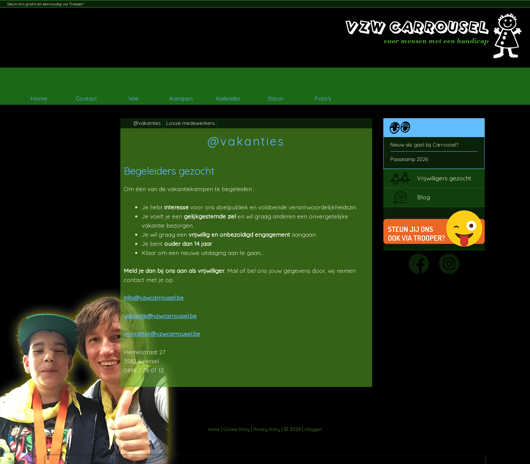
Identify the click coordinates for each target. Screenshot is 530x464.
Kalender (228, 98)
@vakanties (147, 123)
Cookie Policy (236, 429)
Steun (275, 98)
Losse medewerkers (190, 123)
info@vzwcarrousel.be (154, 297)
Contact (86, 98)
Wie (133, 98)
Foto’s (323, 98)
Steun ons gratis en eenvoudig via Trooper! (45, 3)
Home (38, 98)
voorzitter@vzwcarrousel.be (162, 333)
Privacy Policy (267, 429)
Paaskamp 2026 (409, 159)
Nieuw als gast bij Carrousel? (424, 144)
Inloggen (313, 429)
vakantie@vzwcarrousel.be (160, 315)
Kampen (181, 98)
